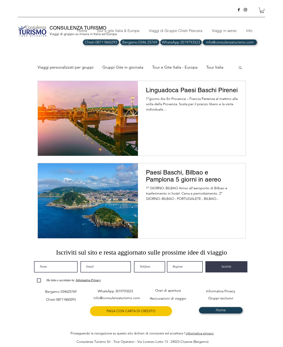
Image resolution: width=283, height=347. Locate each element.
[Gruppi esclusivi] (221, 298)
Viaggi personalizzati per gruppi (66, 67)
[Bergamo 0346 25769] (139, 42)
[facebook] (239, 10)
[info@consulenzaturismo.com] (230, 42)
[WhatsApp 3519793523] (181, 42)
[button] (262, 10)
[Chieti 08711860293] (101, 42)
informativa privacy (200, 333)
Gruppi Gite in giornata (122, 67)
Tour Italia (214, 67)
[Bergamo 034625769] (60, 292)
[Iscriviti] (226, 266)
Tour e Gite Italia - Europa (174, 67)
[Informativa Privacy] (220, 291)
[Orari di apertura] (168, 290)
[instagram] (245, 10)
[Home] (221, 310)
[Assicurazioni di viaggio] (168, 298)
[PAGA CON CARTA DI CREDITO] (131, 311)
